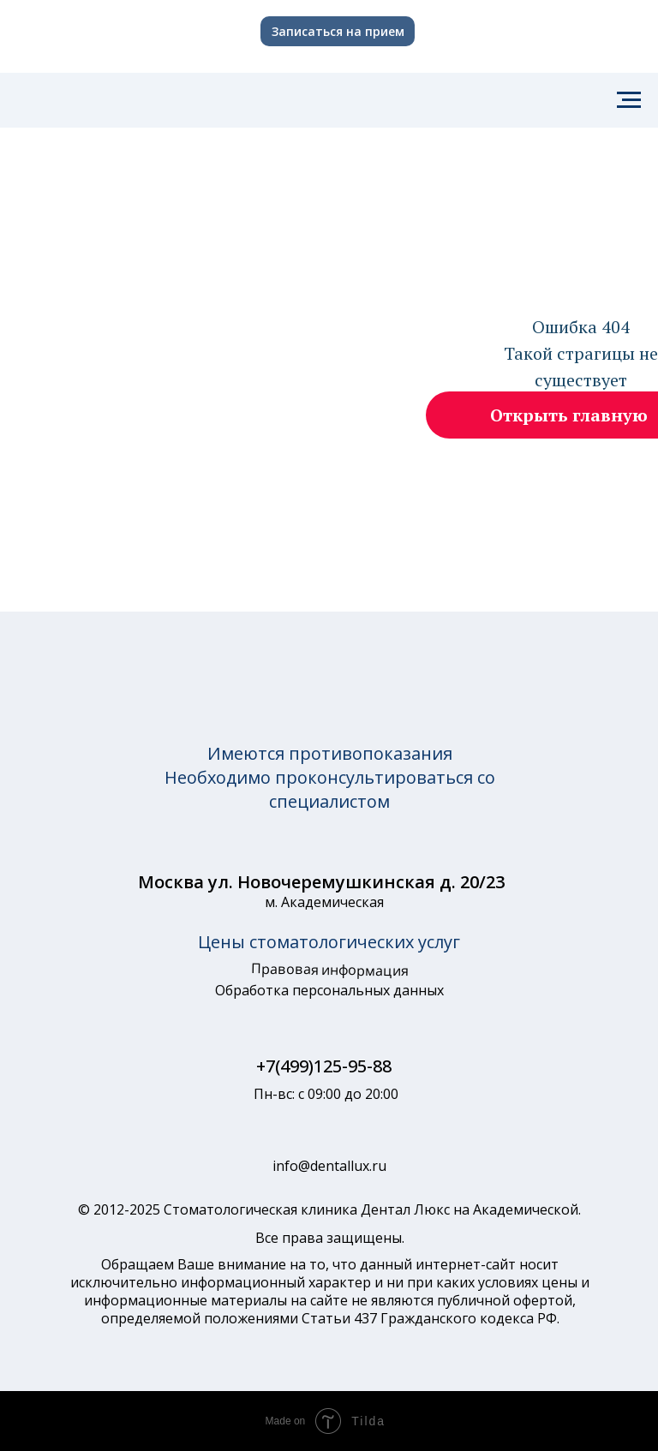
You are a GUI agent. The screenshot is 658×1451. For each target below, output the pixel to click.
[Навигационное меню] (629, 100)
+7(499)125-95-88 (324, 1066)
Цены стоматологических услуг (329, 941)
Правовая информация (329, 969)
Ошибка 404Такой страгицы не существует (581, 353)
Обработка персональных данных (329, 990)
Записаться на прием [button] (338, 31)
